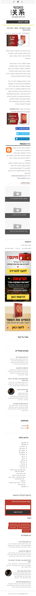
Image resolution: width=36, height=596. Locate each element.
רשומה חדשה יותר (26, 248)
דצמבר (23, 446)
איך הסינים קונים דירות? (22, 357)
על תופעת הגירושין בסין (22, 368)
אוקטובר (22, 450)
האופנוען (23, 480)
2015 (25, 486)
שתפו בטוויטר (22, 133)
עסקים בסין (13, 527)
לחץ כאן (13, 111)
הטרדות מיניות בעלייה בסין (24, 571)
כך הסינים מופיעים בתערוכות (20, 403)
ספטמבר (22, 452)
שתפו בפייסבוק (22, 128)
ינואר (23, 467)
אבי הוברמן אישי (16, 33)
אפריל (23, 462)
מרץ (24, 464)
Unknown (24, 425)
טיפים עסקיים (13, 524)
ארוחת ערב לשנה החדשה (18, 475)
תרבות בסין (8, 33)
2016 (25, 444)
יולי (24, 456)
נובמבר (23, 448)
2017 (25, 442)
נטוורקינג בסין (21, 484)
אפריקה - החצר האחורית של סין (17, 482)
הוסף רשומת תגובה (26, 245)
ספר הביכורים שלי (20, 473)
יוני (24, 458)
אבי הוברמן (24, 428)
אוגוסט (23, 454)
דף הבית (17, 248)
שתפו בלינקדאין (22, 138)
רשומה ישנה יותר (9, 248)
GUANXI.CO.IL (15, 109)
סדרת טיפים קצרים (24, 527)
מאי (24, 460)
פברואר (23, 466)
